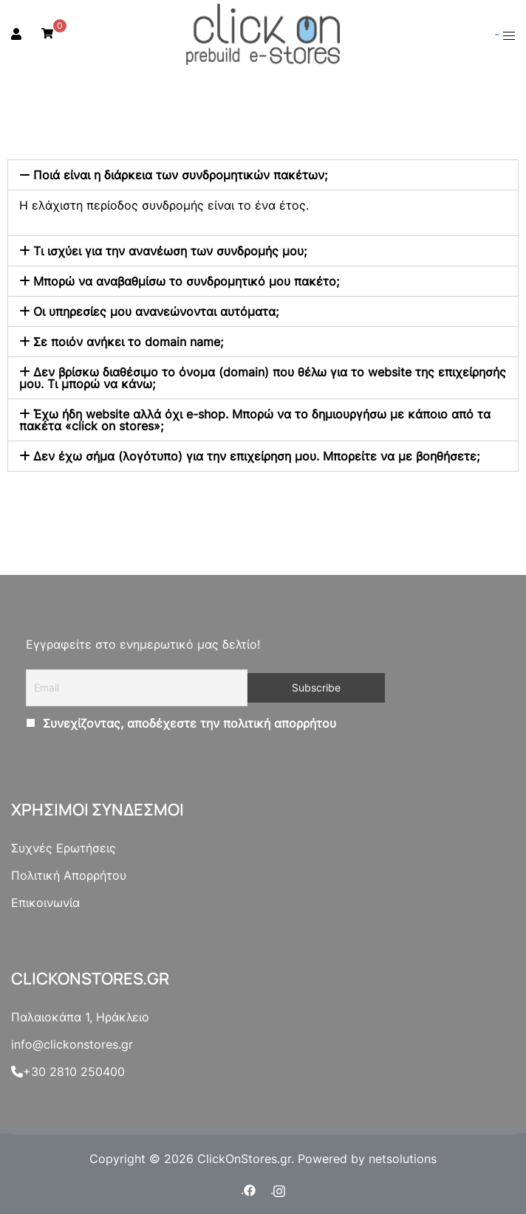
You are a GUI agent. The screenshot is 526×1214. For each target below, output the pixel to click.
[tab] (263, 175)
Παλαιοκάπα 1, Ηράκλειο (80, 1017)
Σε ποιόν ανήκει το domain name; (128, 341)
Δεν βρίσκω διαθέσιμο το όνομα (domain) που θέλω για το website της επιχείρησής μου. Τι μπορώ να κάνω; (262, 378)
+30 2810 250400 (68, 1071)
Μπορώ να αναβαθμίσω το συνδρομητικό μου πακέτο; (186, 281)
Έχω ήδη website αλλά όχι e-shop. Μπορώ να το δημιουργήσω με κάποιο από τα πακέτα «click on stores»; (255, 420)
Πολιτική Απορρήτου (68, 875)
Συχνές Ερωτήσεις (63, 848)
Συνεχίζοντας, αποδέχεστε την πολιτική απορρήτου (187, 723)
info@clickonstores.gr (72, 1044)
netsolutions (403, 1158)
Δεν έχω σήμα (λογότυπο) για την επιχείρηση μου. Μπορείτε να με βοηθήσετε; (256, 456)
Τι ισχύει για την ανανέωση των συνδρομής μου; (170, 251)
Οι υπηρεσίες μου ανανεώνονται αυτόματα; (156, 311)
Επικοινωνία (45, 902)
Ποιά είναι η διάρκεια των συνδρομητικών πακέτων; (180, 175)
